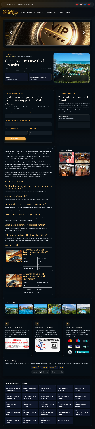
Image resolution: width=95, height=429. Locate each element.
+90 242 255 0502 (9, 4)
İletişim (68, 12)
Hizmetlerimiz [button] (38, 12)
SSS (55, 12)
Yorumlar (29, 12)
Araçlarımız (48, 12)
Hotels (13, 56)
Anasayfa (22, 12)
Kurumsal (61, 12)
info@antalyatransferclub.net (25, 4)
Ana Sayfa (7, 56)
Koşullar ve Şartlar (57, 372)
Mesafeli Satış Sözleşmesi (40, 372)
